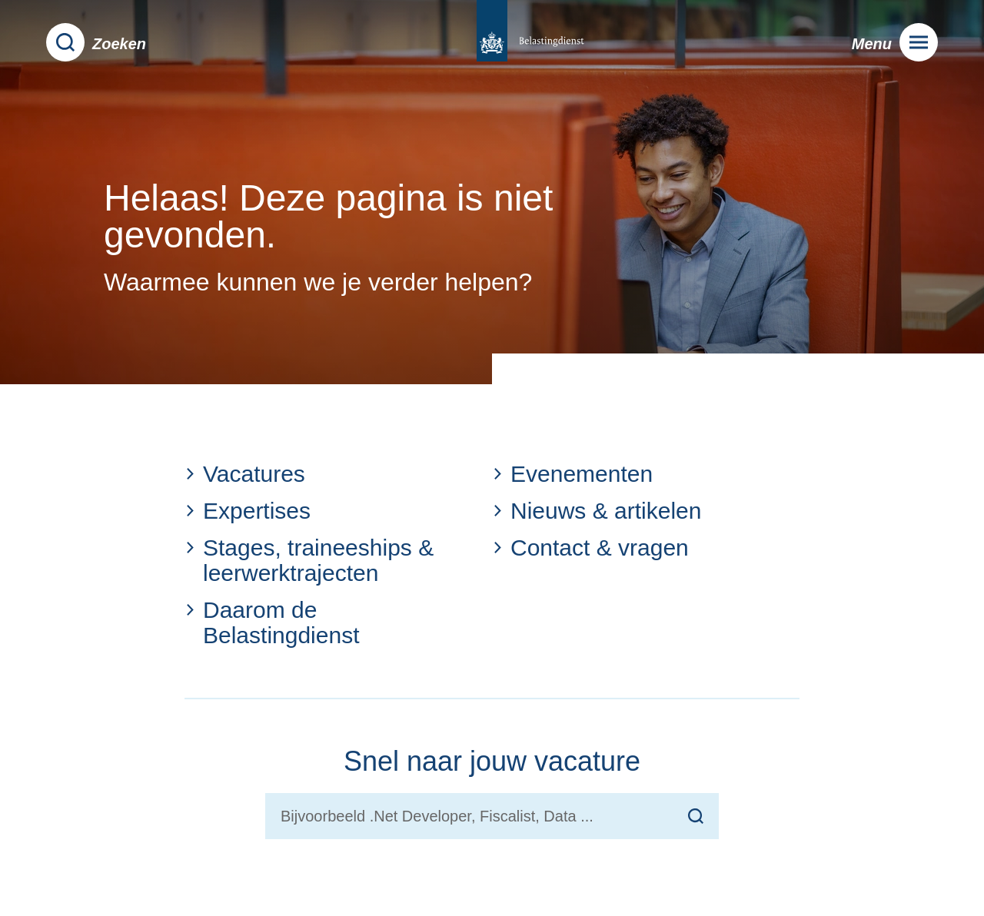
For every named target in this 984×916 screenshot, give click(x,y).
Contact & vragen (590, 547)
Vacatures (244, 473)
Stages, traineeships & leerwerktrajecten (309, 560)
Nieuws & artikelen (596, 510)
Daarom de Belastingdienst (271, 622)
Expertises (247, 510)
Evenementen (572, 473)
